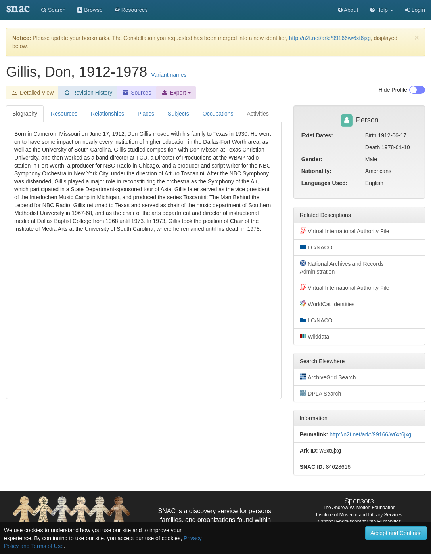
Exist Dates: (317, 135)
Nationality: (316, 171)
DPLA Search (320, 393)
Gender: (312, 159)
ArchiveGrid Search (328, 377)
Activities (258, 113)
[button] (381, 10)
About (348, 10)
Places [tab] (146, 113)
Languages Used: (324, 183)
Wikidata (314, 336)
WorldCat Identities (327, 303)
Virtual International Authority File (344, 230)
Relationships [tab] (107, 113)
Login (415, 10)
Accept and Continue (396, 533)
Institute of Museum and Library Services (359, 515)
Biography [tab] (24, 113)
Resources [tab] (64, 113)
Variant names (168, 75)
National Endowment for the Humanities (359, 521)
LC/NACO (316, 247)
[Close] (416, 37)
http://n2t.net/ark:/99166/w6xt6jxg (330, 38)
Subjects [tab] (178, 113)
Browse (90, 10)
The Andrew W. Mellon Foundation (359, 507)
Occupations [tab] (218, 113)
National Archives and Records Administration (342, 267)
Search (53, 10)
